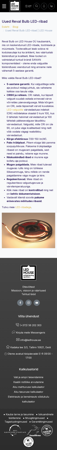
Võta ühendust (28, 316)
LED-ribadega (23, 207)
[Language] (28, 6)
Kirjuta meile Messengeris (28, 332)
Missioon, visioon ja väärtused (28, 290)
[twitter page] (28, 303)
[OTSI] (36, 6)
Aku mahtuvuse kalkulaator (29, 386)
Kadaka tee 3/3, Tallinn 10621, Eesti (28, 347)
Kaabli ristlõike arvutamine (28, 382)
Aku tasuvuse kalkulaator (28, 391)
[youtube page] (37, 303)
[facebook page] (20, 303)
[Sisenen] (44, 6)
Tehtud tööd (29, 294)
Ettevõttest (28, 286)
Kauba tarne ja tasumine (20, 414)
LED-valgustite (15, 109)
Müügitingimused (35, 418)
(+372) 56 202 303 (28, 325)
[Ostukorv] (51, 6)
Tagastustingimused (16, 421)
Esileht (5, 26)
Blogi (15, 26)
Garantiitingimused (41, 421)
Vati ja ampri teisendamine (28, 377)
